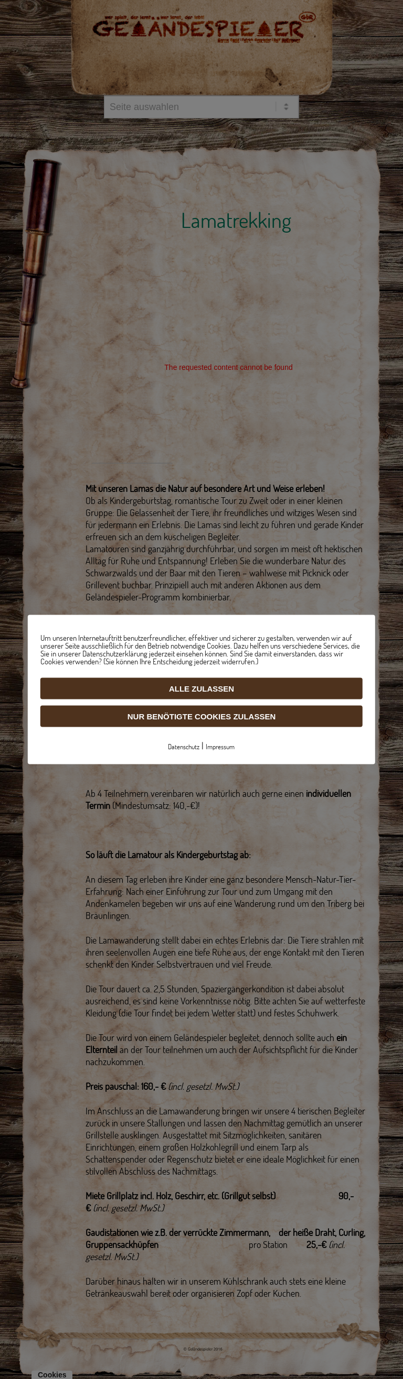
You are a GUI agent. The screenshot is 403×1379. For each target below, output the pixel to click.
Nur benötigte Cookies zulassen (202, 716)
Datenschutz (183, 746)
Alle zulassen (201, 688)
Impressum (220, 746)
